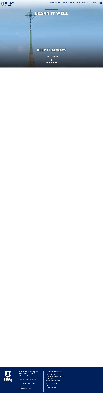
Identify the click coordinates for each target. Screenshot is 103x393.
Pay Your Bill (52, 374)
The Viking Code (53, 381)
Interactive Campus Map (27, 383)
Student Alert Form (55, 376)
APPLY (72, 3)
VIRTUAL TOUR (55, 3)
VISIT (65, 3)
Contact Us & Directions (27, 380)
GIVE (94, 3)
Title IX (49, 379)
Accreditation (52, 383)
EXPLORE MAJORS (83, 3)
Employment (51, 387)
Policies (50, 385)
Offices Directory (54, 372)
